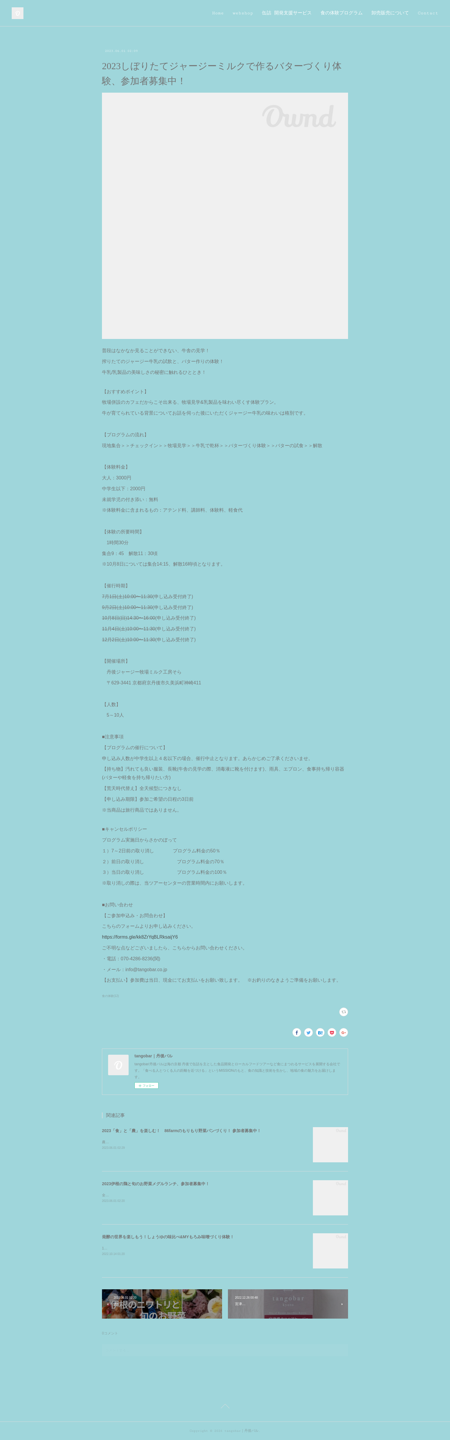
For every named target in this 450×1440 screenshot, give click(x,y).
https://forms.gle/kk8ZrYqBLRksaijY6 (140, 936)
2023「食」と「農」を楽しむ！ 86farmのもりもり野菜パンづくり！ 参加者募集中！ (181, 1130)
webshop (243, 13)
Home (218, 13)
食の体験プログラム (342, 13)
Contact (428, 13)
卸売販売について (390, 13)
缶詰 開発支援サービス (287, 13)
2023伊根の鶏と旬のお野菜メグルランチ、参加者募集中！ (155, 1183)
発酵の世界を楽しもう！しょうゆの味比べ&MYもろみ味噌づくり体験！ (168, 1236)
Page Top (225, 1407)
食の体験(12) (110, 996)
